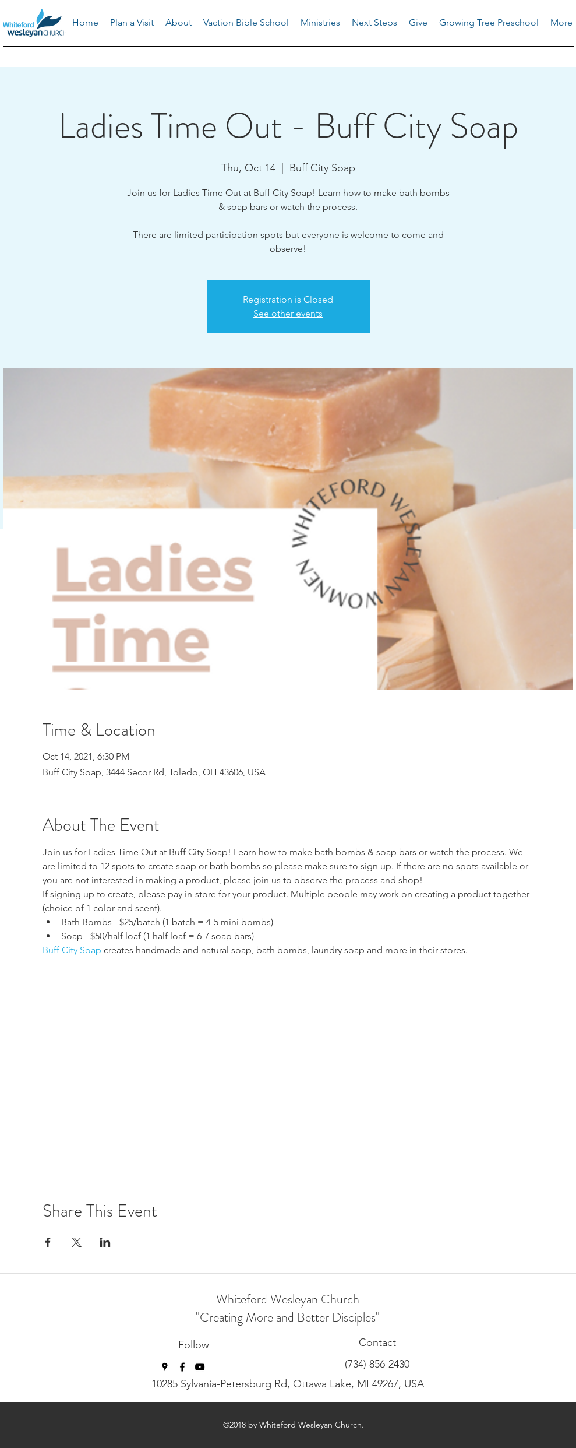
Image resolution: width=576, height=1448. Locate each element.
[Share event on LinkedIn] (105, 1242)
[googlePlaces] (165, 1367)
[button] (320, 22)
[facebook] (182, 1367)
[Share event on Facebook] (48, 1242)
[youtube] (200, 1367)
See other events (288, 313)
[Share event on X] (76, 1242)
